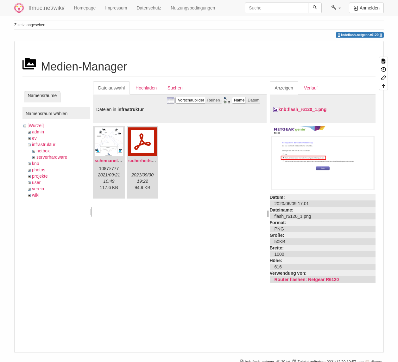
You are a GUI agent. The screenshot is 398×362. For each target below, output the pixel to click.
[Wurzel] (36, 125)
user (36, 182)
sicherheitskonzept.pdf (152, 160)
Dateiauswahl (111, 87)
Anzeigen (284, 87)
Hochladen (146, 87)
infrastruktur (43, 144)
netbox (43, 150)
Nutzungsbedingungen (193, 7)
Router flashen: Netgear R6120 (307, 279)
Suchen (174, 87)
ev (34, 138)
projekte (40, 176)
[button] (336, 8)
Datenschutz (148, 7)
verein (38, 188)
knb (35, 163)
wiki (35, 195)
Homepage (85, 7)
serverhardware (51, 157)
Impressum (116, 7)
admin (38, 131)
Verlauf (311, 87)
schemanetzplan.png (116, 160)
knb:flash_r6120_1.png (303, 109)
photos (38, 169)
